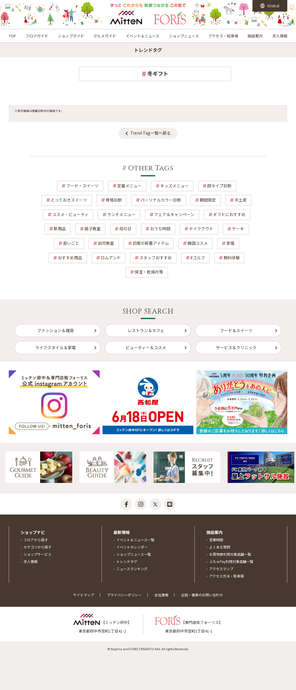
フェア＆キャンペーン (174, 214)
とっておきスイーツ (69, 200)
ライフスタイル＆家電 (55, 347)
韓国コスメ (197, 243)
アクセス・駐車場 (223, 36)
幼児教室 (106, 243)
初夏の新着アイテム (151, 243)
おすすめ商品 (70, 257)
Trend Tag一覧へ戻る (150, 133)
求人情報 (279, 36)
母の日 (125, 228)
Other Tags (151, 168)
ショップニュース (184, 36)
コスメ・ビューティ (70, 214)
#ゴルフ (197, 257)
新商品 (60, 228)
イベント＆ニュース (142, 36)
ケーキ (238, 228)
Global (269, 5)
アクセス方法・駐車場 (226, 575)
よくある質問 (219, 546)
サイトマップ (83, 594)
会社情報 (161, 594)
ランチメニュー (121, 214)
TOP (12, 36)
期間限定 (208, 200)
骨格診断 (114, 200)
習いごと (71, 243)
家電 (230, 243)
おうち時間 (160, 228)
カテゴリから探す (37, 546)
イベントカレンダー (132, 546)
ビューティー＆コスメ (146, 347)
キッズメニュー (174, 186)
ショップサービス (37, 554)
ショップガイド (71, 36)
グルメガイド (104, 36)
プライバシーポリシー (124, 594)
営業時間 (216, 539)
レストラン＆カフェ (146, 330)
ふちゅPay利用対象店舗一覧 (231, 561)
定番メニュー (129, 186)
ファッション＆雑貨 (55, 330)
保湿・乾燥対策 (149, 272)
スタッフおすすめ (155, 257)
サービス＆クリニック (236, 347)
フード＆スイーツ (236, 330)
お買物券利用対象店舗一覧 (230, 554)
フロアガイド (37, 36)
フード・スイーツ (82, 186)
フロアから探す (36, 539)
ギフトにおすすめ (229, 214)
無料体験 (231, 257)
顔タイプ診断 (219, 186)
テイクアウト (201, 228)
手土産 (240, 200)
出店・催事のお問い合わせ (202, 594)
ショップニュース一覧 (133, 554)
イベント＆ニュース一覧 (135, 539)
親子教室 (92, 228)
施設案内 (255, 36)
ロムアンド (111, 257)
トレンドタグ (126, 561)
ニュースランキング (131, 568)
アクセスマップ (221, 568)
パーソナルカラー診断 (160, 200)
